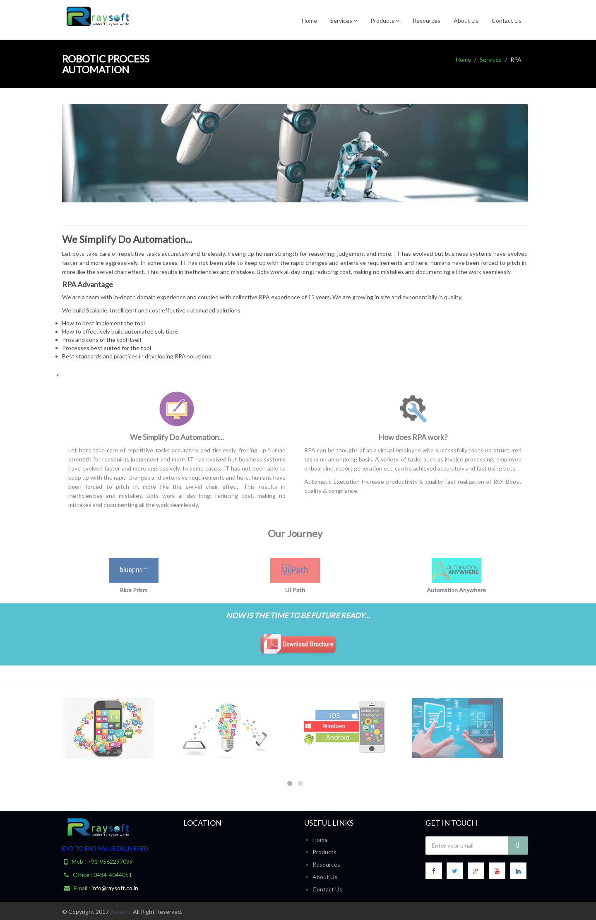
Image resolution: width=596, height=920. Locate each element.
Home (309, 20)
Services (343, 20)
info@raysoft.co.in (114, 887)
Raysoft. (121, 911)
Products (384, 20)
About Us (466, 20)
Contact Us (507, 20)
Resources (426, 20)
